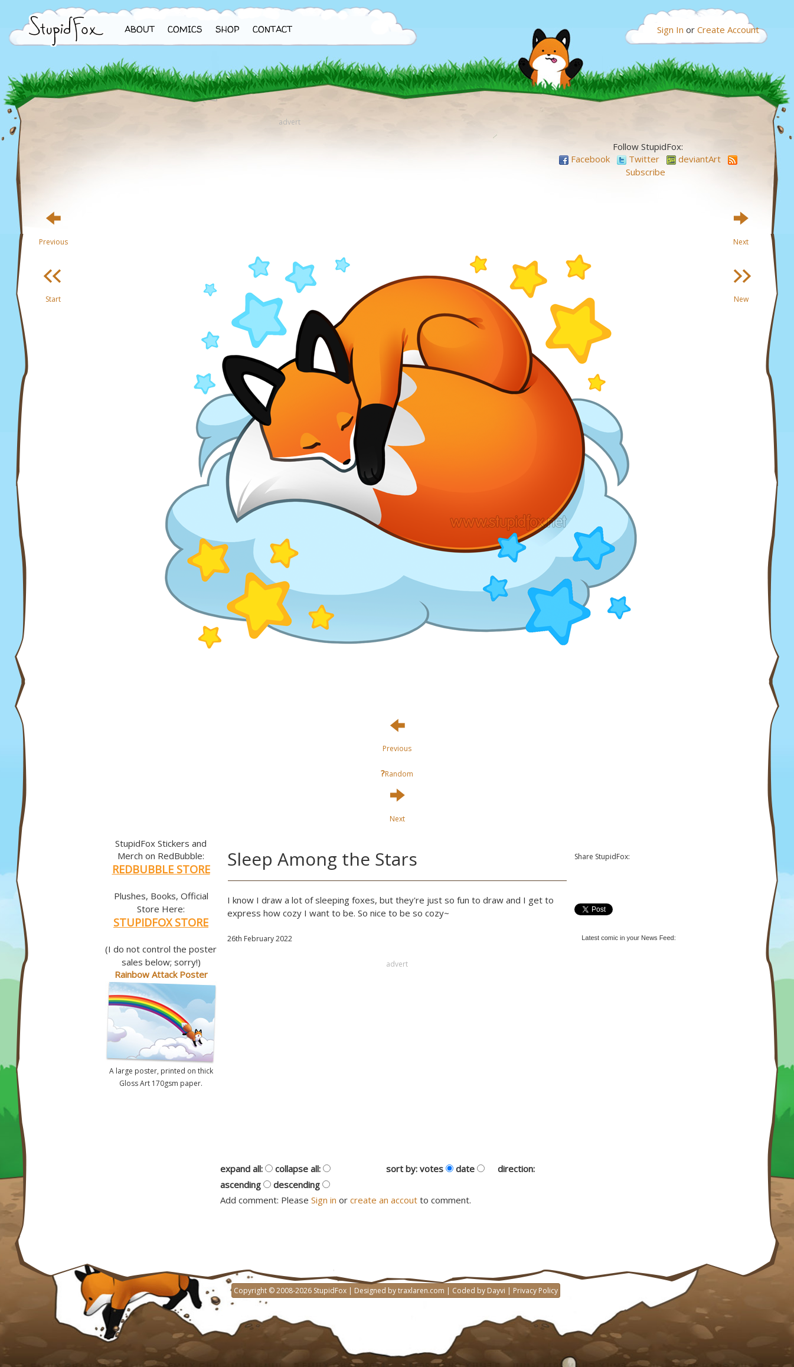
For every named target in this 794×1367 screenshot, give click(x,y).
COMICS (185, 29)
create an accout (383, 1200)
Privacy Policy (535, 1291)
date (465, 1168)
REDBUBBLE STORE (161, 869)
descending (296, 1184)
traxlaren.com (421, 1291)
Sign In (670, 29)
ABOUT (140, 29)
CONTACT (272, 29)
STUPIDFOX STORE (160, 922)
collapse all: (298, 1168)
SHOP (227, 29)
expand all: (241, 1168)
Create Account (728, 29)
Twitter (638, 159)
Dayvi (496, 1291)
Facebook (584, 159)
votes (431, 1168)
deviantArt (693, 159)
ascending (240, 1184)
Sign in (323, 1200)
